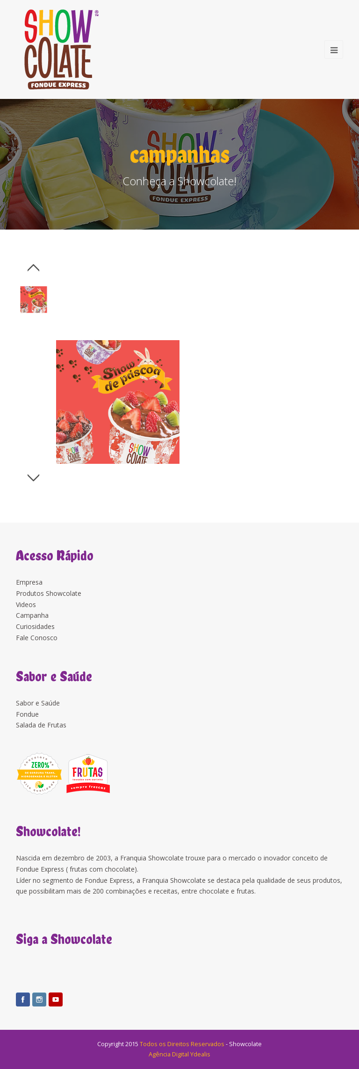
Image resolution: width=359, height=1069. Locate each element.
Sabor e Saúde (38, 703)
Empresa (29, 582)
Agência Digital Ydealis (179, 1054)
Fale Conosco (36, 637)
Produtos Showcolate (48, 593)
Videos (26, 604)
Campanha (32, 615)
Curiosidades (35, 626)
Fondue (27, 714)
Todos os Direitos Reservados (182, 1044)
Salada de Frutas (41, 724)
